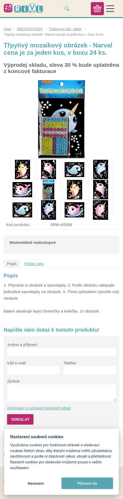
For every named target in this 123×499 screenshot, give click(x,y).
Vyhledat (67, 8)
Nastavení (36, 483)
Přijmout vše (87, 483)
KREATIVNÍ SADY (30, 29)
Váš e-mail (16, 363)
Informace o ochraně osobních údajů (39, 408)
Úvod (7, 29)
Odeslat (20, 419)
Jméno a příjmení (22, 344)
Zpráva (13, 381)
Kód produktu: (18, 224)
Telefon (70, 363)
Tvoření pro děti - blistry (65, 29)
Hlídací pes (34, 263)
